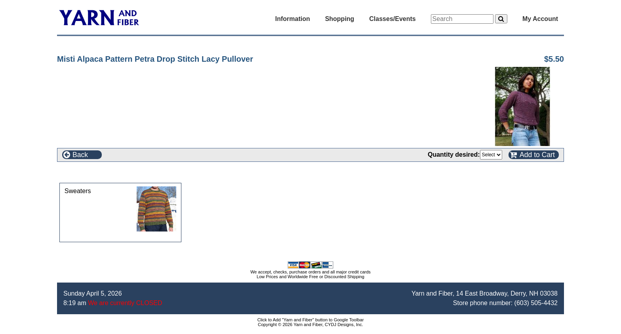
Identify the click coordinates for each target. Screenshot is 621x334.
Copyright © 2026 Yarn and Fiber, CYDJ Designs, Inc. (310, 324)
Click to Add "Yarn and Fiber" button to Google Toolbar (310, 319)
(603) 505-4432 (536, 303)
